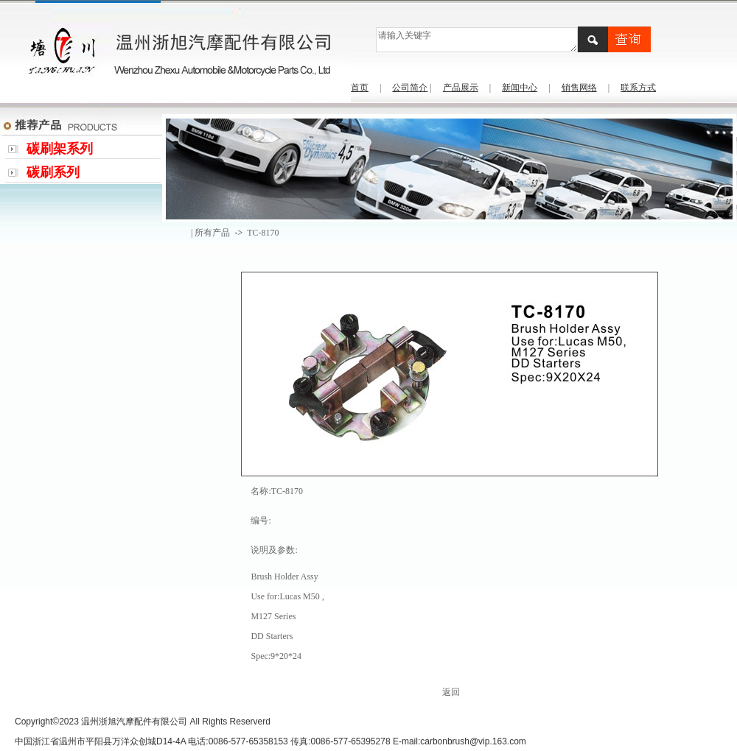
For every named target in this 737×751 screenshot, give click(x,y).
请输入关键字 (476, 39)
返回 (451, 692)
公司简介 (409, 87)
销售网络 (579, 87)
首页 (359, 87)
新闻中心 (519, 87)
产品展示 (460, 87)
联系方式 (638, 87)
